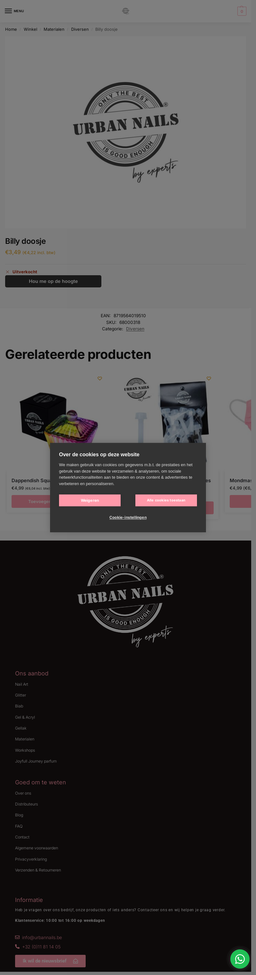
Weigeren (90, 500)
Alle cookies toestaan (166, 500)
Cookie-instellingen (128, 517)
